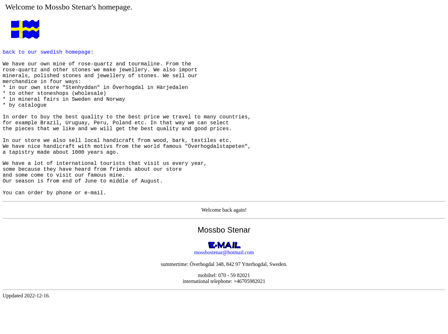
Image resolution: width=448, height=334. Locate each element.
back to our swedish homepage (47, 54)
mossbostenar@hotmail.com (224, 285)
